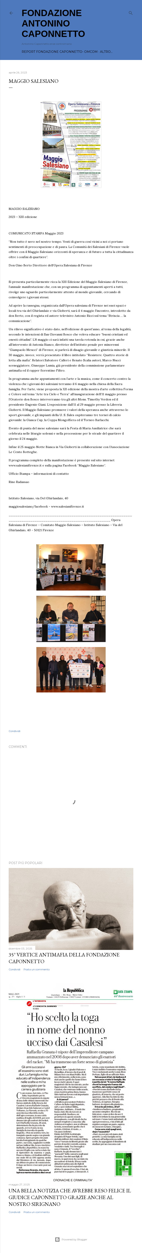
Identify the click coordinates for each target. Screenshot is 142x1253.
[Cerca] (130, 12)
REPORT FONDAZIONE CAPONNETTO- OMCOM (60, 52)
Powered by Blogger (71, 1239)
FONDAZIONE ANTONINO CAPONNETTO (53, 23)
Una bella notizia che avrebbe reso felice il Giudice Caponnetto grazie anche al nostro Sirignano (70, 1197)
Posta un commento (37, 969)
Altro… (106, 52)
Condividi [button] (14, 731)
